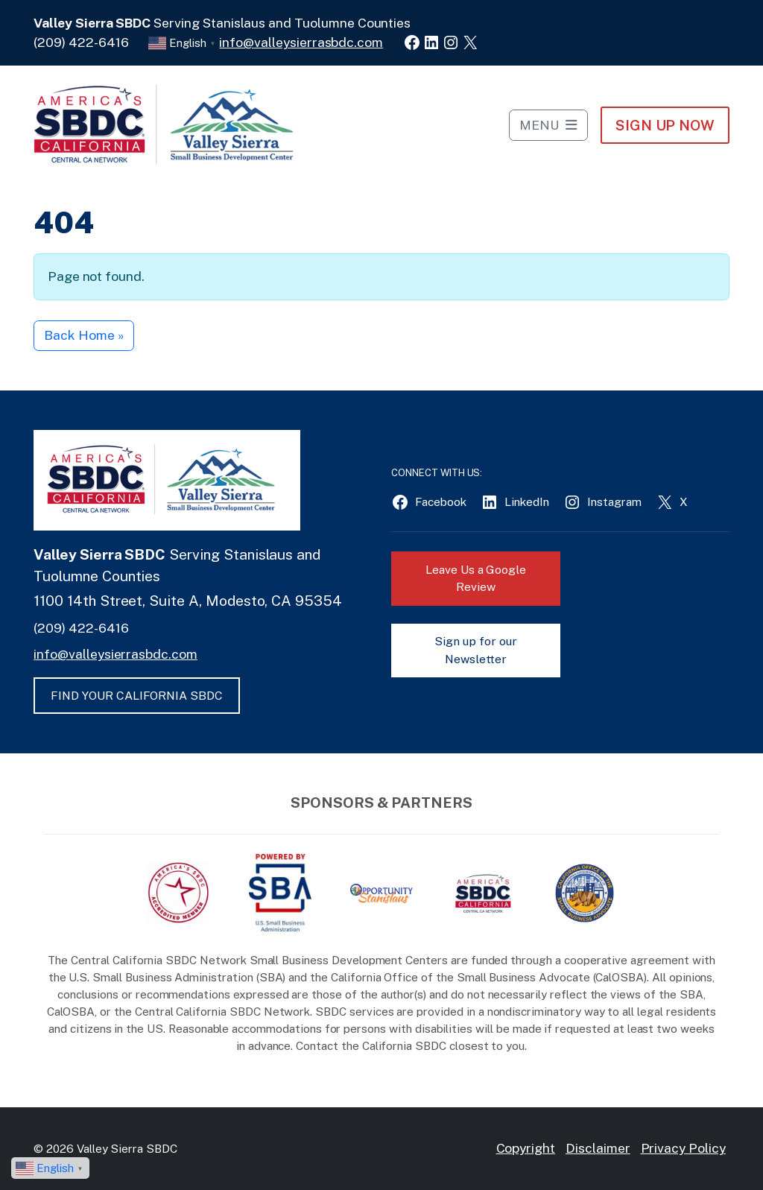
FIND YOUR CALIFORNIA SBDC (137, 696)
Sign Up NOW (665, 125)
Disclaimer (598, 1148)
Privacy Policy (683, 1148)
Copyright (526, 1148)
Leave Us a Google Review (475, 579)
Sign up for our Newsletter (475, 650)
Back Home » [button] (83, 335)
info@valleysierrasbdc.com (301, 42)
